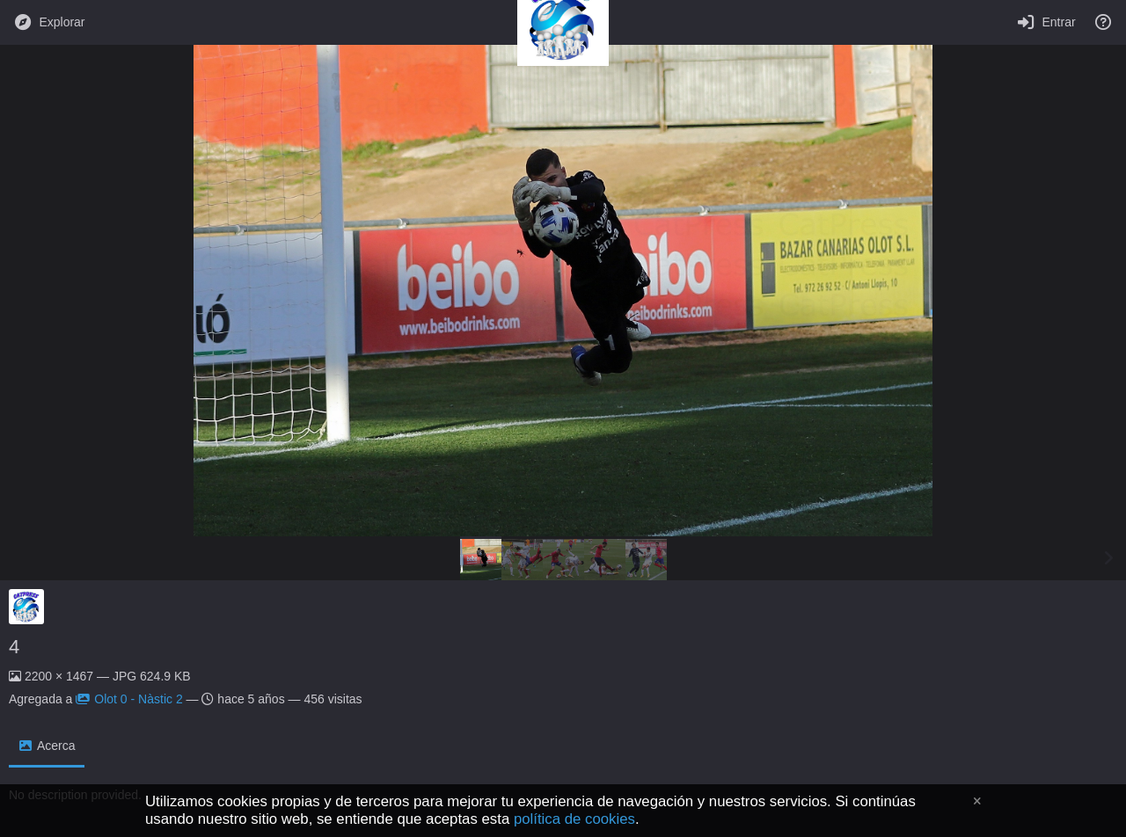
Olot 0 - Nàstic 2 (129, 699)
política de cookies (574, 819)
